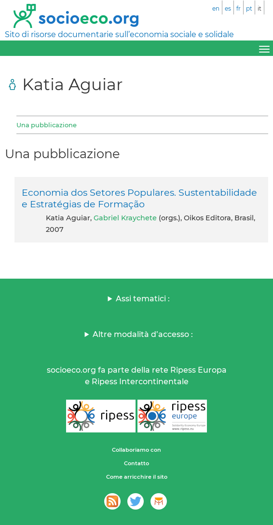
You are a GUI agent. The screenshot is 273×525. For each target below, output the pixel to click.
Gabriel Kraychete (125, 218)
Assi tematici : (143, 298)
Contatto (136, 463)
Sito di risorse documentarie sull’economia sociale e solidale (119, 34)
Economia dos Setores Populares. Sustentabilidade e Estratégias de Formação (139, 198)
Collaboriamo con (136, 449)
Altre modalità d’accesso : (143, 334)
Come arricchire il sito (136, 476)
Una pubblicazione (46, 125)
